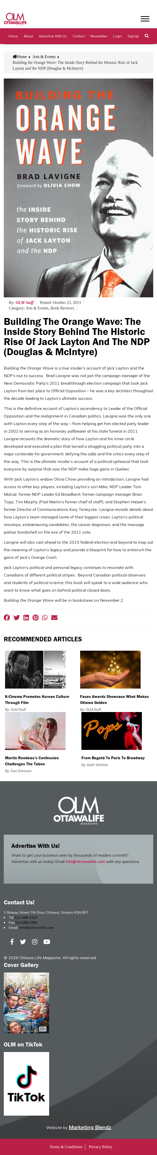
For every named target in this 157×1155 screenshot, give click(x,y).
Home (13, 36)
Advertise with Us (53, 36)
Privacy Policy (100, 1147)
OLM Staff (25, 302)
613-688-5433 (26, 917)
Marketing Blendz (90, 1127)
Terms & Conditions (66, 1147)
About (28, 36)
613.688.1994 (26, 922)
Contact (79, 36)
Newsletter (98, 36)
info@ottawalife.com (85, 861)
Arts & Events (44, 57)
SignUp (133, 36)
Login (117, 36)
